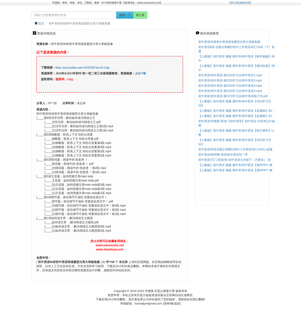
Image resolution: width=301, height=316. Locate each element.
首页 (41, 23)
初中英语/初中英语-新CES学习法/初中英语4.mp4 (230, 85)
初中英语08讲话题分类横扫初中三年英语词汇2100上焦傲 (235, 149)
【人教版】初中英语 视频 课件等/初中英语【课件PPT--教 (235, 165)
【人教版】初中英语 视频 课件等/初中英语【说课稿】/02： (236, 110)
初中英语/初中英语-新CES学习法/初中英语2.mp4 (230, 75)
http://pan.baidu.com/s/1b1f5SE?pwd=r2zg (82, 67)
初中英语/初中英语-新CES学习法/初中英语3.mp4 (230, 80)
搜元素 (140, 15)
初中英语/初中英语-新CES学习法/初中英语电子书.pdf (233, 96)
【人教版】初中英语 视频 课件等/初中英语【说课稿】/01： (236, 116)
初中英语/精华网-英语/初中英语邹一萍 (223, 154)
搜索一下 (125, 15)
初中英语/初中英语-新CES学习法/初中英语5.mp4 (230, 91)
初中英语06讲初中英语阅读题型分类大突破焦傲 (229, 41)
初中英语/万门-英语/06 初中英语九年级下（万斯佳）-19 (234, 159)
